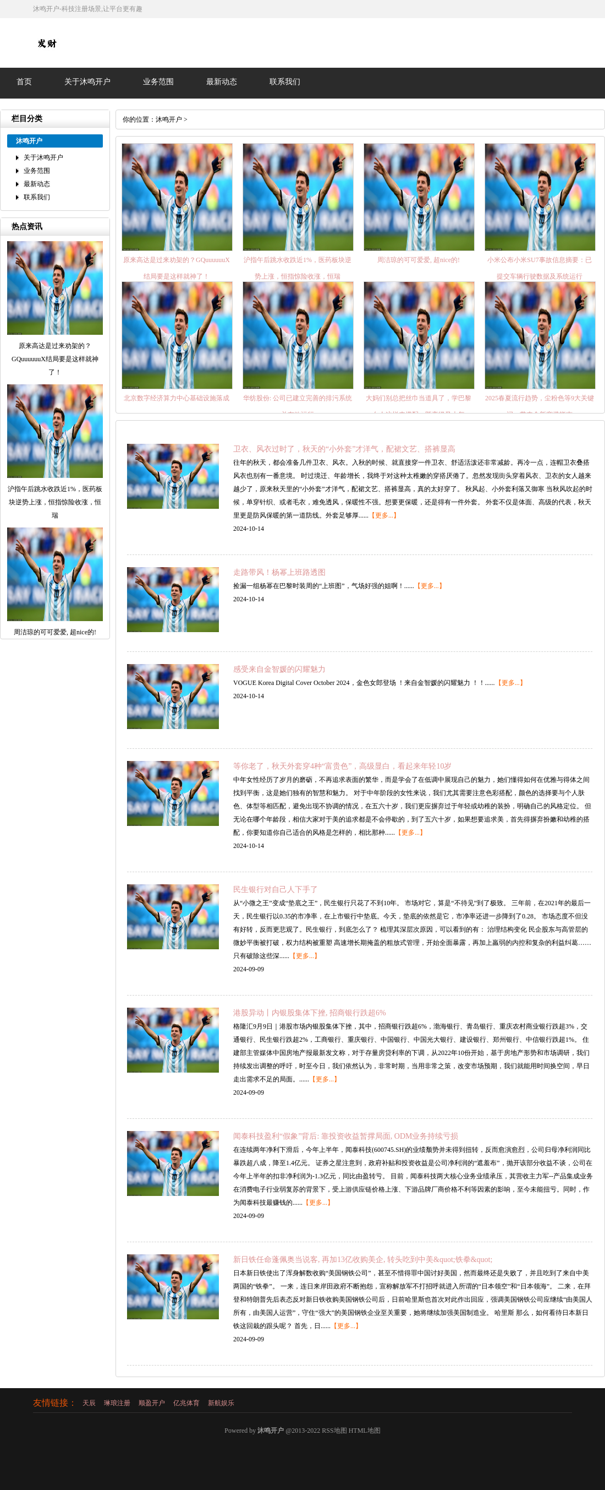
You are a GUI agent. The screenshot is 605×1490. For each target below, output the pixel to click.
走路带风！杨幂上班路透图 (279, 572)
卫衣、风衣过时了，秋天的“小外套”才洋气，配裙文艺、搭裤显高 (344, 449)
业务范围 (158, 82)
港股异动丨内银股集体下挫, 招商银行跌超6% (309, 1013)
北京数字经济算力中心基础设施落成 (176, 398)
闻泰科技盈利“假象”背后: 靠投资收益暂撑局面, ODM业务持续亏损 (346, 1136)
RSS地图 (334, 1430)
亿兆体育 (186, 1403)
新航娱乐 (221, 1403)
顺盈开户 (152, 1403)
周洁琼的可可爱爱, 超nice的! (418, 260)
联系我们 (285, 82)
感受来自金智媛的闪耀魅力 (279, 669)
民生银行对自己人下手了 (275, 889)
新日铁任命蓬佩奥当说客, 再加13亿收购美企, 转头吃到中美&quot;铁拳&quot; (362, 1259)
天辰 (89, 1403)
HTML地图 (365, 1430)
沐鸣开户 (169, 119)
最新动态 (221, 82)
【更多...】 (384, 515)
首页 (24, 82)
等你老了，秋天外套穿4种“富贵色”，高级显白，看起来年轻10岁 (342, 766)
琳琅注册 (117, 1403)
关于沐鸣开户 (87, 82)
